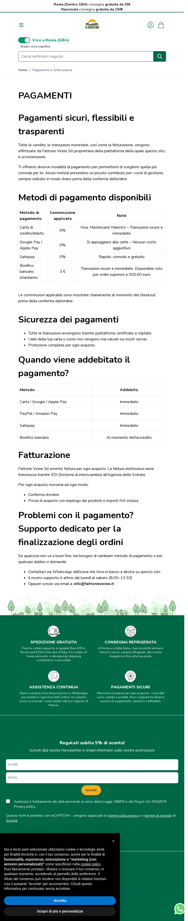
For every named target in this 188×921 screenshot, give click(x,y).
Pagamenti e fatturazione (52, 70)
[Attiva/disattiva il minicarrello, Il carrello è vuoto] (161, 25)
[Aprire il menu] (21, 25)
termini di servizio (158, 815)
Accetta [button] (60, 901)
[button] (113, 841)
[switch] (24, 40)
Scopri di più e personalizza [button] (60, 911)
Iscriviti (91, 790)
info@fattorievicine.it (94, 584)
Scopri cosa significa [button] (35, 46)
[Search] (160, 56)
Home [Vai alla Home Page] (22, 70)
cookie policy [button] (90, 864)
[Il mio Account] (151, 25)
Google (11, 820)
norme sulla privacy (123, 815)
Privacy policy (24, 806)
